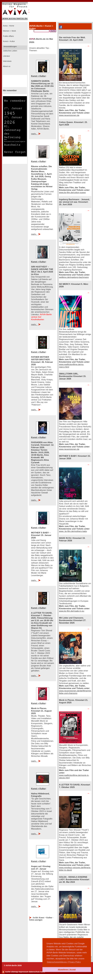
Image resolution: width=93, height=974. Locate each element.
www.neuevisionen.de (69, 115)
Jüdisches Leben (10, 51)
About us (6, 66)
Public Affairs (8, 36)
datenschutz (34, 972)
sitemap (14, 972)
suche (7, 972)
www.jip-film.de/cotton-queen (72, 192)
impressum (23, 972)
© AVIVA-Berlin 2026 (13, 965)
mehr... (34, 134)
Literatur (6, 56)
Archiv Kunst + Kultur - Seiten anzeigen (41, 918)
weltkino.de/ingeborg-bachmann (74, 277)
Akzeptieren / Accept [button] (67, 969)
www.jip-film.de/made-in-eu (71, 611)
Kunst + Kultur (9, 41)
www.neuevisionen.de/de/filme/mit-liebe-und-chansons (75, 692)
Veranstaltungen (10, 46)
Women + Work (9, 31)
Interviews (7, 61)
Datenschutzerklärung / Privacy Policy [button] (64, 962)
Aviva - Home (8, 26)
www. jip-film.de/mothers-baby (73, 531)
